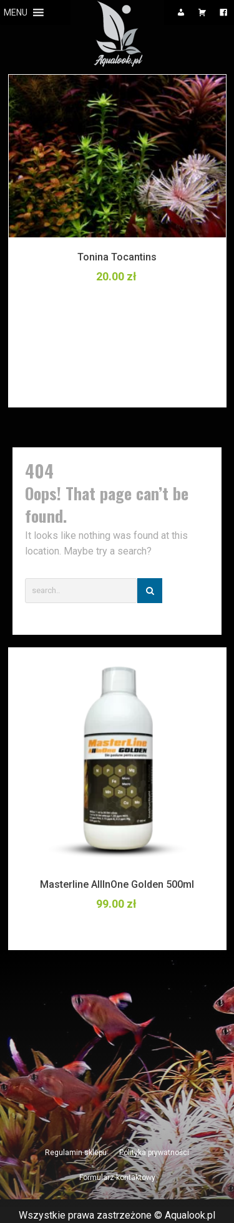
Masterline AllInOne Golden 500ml (117, 884)
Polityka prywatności (154, 1152)
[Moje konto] (181, 12)
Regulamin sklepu (76, 1152)
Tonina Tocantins (117, 257)
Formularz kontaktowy (117, 1177)
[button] (15, 12)
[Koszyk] (202, 12)
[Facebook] (223, 12)
